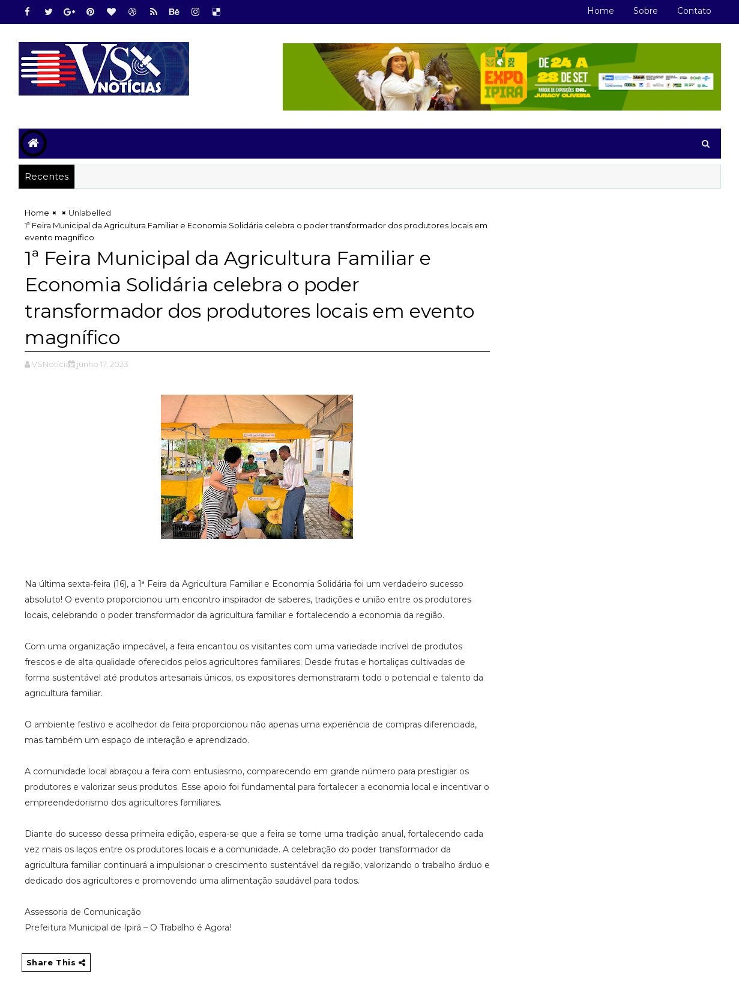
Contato (694, 10)
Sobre (645, 10)
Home (600, 10)
